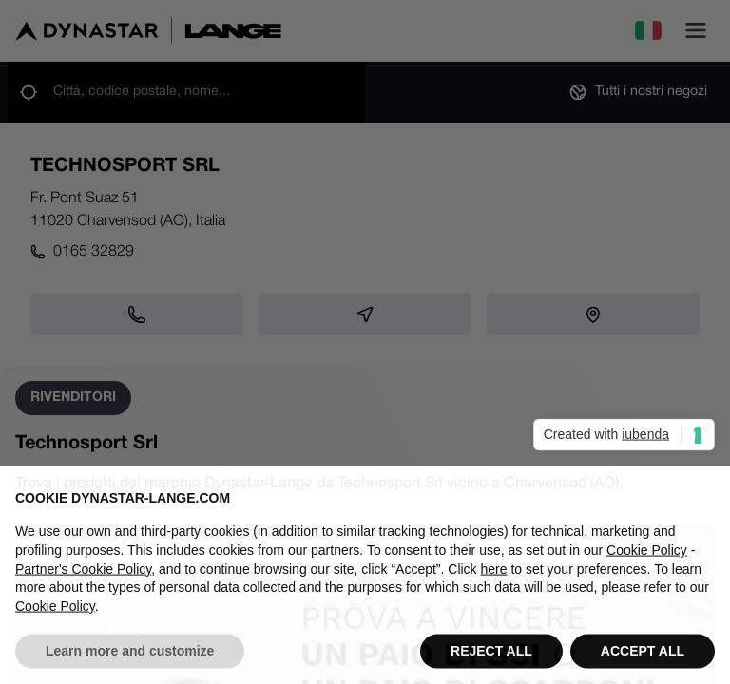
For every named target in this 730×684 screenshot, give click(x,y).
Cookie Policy (646, 569)
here (494, 588)
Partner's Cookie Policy (83, 588)
